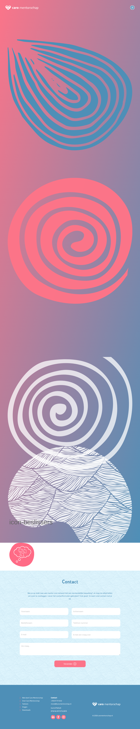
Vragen (24, 707)
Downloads (26, 710)
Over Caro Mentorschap (31, 701)
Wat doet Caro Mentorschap (32, 698)
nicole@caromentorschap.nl (61, 704)
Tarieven (25, 704)
